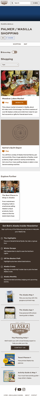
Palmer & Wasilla (7, 24)
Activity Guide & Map (27, 373)
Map (25, 44)
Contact (34, 395)
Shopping (17, 44)
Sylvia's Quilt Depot (12, 148)
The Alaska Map (26, 295)
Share (9, 38)
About (27, 395)
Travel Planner (24, 358)
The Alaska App (26, 310)
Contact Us (20, 347)
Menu (35, 3)
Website (19, 102)
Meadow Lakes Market (13, 99)
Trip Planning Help (20, 338)
